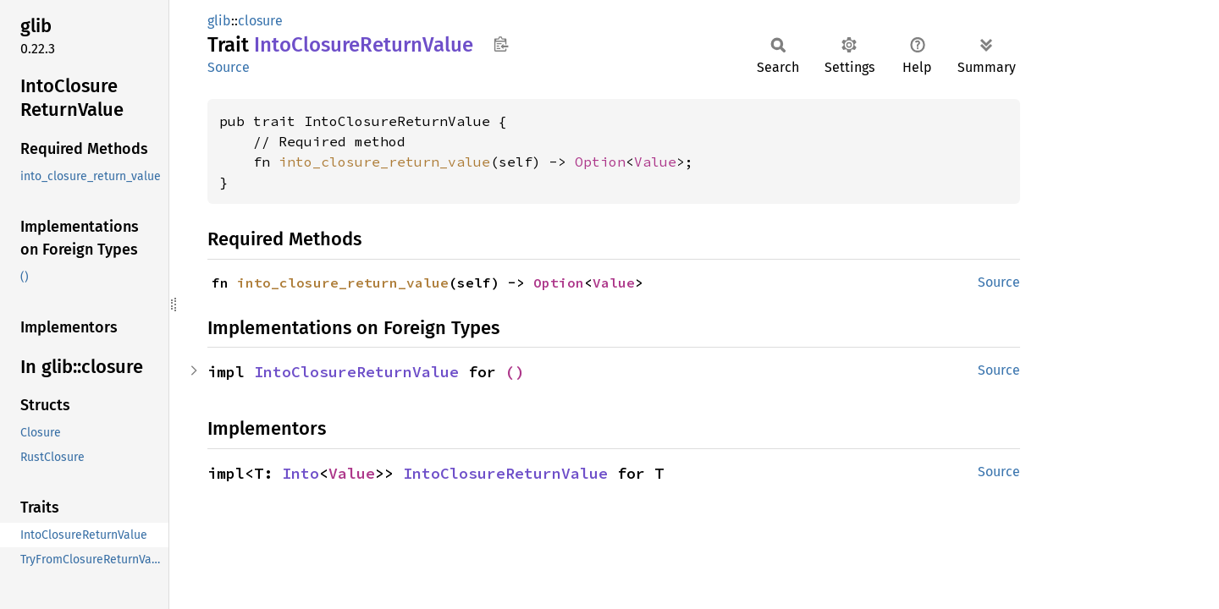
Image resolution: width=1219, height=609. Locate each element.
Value (655, 161)
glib (219, 21)
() (514, 371)
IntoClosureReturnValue (356, 371)
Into (300, 473)
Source (228, 67)
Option (600, 161)
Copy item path (501, 44)
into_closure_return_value (384, 161)
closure (260, 21)
